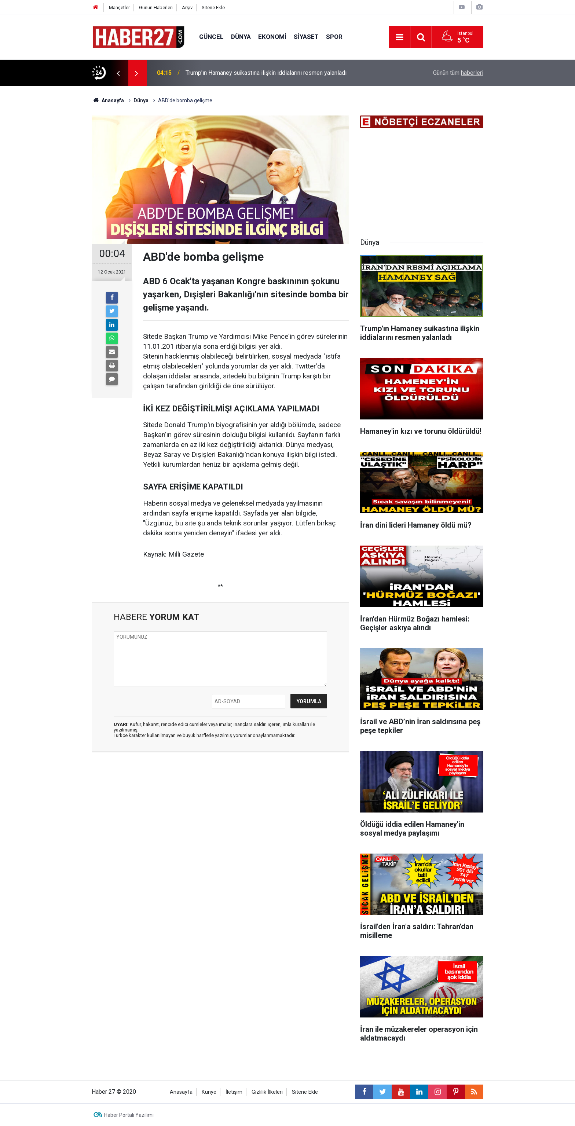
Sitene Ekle (213, 7)
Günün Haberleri (156, 7)
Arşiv (187, 7)
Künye (209, 1092)
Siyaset (306, 36)
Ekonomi (272, 36)
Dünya (241, 36)
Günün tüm (458, 72)
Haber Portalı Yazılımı (129, 1115)
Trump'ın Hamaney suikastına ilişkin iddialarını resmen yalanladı (266, 72)
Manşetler (119, 7)
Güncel (211, 36)
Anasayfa (181, 1092)
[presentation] (118, 73)
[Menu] (399, 37)
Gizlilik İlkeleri (267, 1092)
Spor (334, 36)
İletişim (234, 1092)
